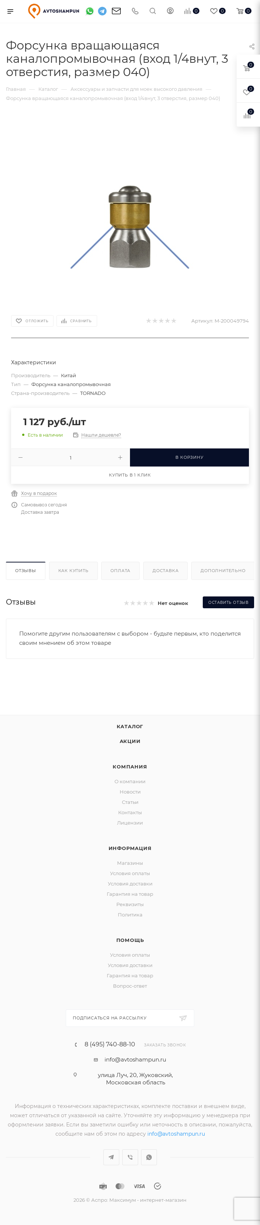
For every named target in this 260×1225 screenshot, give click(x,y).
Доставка (165, 570)
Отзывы (25, 570)
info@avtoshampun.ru (135, 1059)
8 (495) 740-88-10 (110, 1044)
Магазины (130, 863)
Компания (130, 767)
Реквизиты (130, 904)
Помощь (130, 940)
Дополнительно (223, 570)
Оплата (120, 570)
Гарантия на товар (130, 894)
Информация (130, 848)
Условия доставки (130, 884)
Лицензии (130, 823)
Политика (130, 915)
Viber (130, 1157)
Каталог (130, 726)
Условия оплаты (130, 873)
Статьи (130, 802)
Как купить (73, 570)
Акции (130, 741)
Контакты (130, 812)
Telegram (111, 1157)
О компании (130, 781)
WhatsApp (149, 1157)
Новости (130, 792)
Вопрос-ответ (130, 986)
